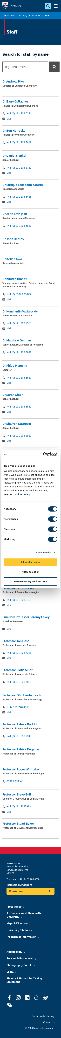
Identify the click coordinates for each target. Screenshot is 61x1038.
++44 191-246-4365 (18, 707)
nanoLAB (36, 15)
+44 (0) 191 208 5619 (19, 142)
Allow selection (30, 571)
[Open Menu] (56, 6)
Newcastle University (17, 15)
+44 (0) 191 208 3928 (19, 352)
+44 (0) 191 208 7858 (19, 682)
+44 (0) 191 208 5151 (19, 600)
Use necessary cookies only (30, 581)
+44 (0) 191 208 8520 (19, 377)
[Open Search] (48, 6)
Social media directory (43, 1016)
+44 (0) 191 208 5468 (19, 196)
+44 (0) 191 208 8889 (19, 435)
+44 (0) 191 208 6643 (19, 225)
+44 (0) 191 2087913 (19, 806)
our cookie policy (19, 494)
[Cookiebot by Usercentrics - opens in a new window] (43, 454)
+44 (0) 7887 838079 (19, 294)
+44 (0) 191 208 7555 (19, 323)
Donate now (16, 891)
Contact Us (48, 1022)
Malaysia (12, 884)
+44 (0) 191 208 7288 (19, 652)
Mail (9, 118)
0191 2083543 (15, 781)
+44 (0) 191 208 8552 (19, 406)
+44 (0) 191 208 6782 (19, 167)
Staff (47, 15)
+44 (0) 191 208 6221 (19, 113)
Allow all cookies (30, 562)
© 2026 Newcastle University (39, 1028)
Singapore (25, 884)
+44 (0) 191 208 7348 (19, 736)
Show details (43, 552)
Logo (5, 6)
